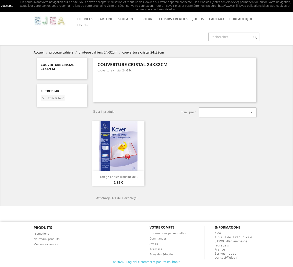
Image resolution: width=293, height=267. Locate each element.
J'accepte (7, 5)
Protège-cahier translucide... (118, 177)
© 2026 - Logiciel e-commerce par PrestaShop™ (146, 262)
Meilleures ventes (46, 244)
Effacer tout (53, 98)
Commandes (158, 238)
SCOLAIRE (126, 19)
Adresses (156, 249)
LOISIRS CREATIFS (173, 19)
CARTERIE (105, 19)
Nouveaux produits (47, 239)
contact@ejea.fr (227, 257)
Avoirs (154, 244)
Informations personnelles (168, 233)
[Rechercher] (233, 37)
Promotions (41, 233)
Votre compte (162, 227)
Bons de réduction (162, 254)
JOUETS (198, 19)
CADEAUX (216, 19)
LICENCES (85, 19)
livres (82, 25)
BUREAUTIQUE (241, 19)
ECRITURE (146, 19)
